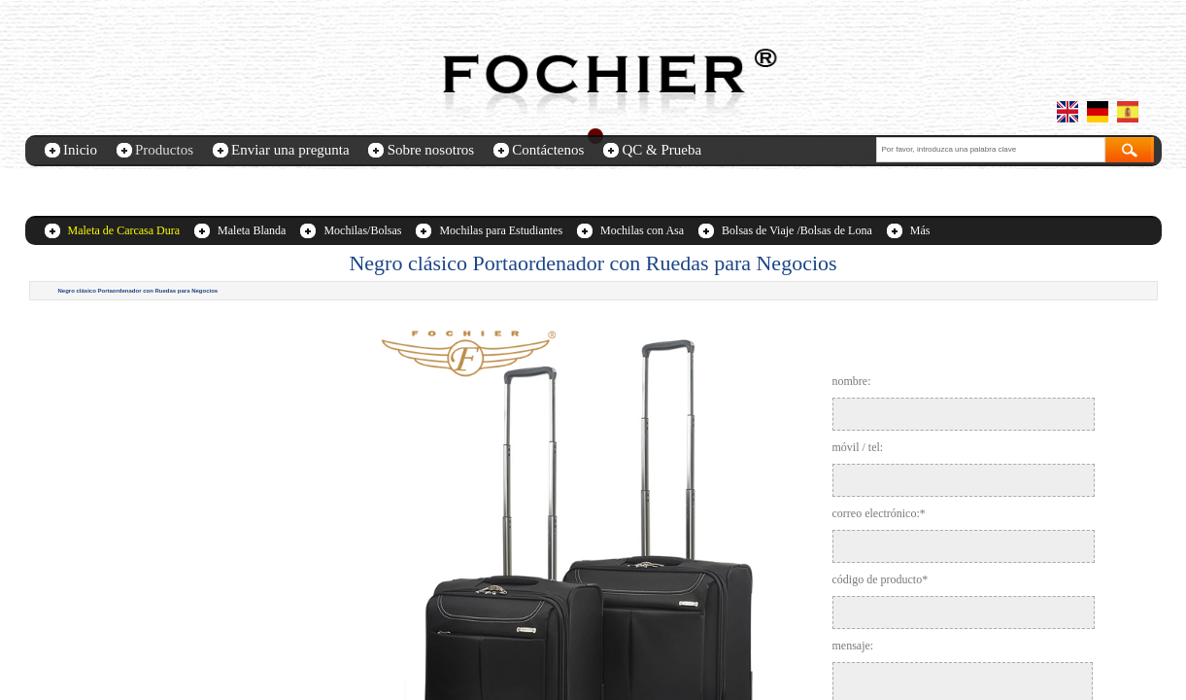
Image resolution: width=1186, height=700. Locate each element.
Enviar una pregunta (290, 150)
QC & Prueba (661, 150)
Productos (164, 150)
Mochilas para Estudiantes (500, 230)
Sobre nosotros (431, 150)
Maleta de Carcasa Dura (124, 230)
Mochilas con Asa (642, 230)
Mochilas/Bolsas (362, 230)
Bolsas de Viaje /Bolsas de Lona (797, 230)
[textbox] (990, 149)
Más (920, 230)
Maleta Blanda (252, 230)
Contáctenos (548, 150)
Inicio (80, 150)
